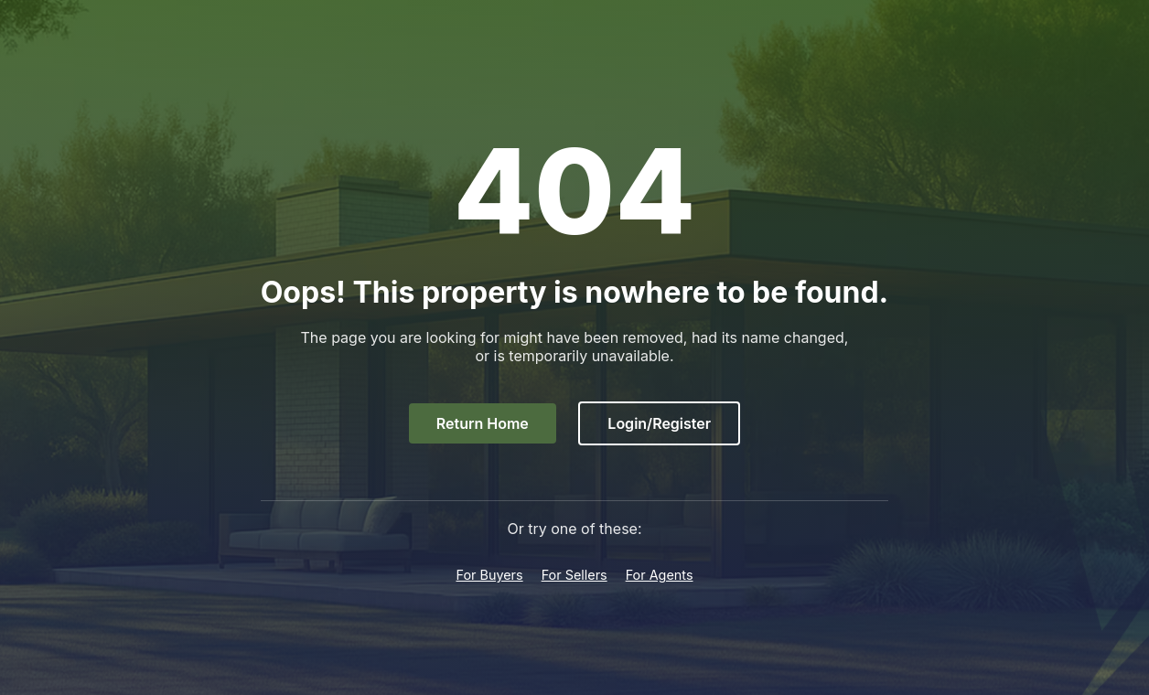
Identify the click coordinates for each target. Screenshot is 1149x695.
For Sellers (574, 575)
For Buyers (489, 575)
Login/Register (659, 423)
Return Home (482, 423)
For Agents (659, 575)
